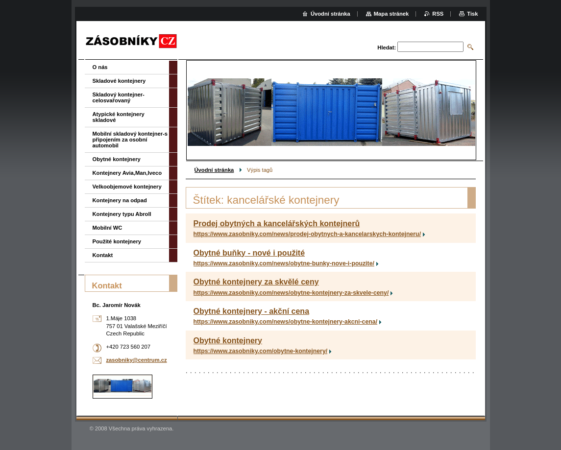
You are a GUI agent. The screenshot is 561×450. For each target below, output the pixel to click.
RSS (437, 14)
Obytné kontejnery (228, 340)
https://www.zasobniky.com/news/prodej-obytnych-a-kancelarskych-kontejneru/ (307, 234)
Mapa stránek (391, 14)
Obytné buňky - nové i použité (249, 253)
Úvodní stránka (214, 170)
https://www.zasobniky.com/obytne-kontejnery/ (261, 351)
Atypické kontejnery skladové (119, 117)
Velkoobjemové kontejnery (127, 186)
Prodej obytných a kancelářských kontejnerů (277, 223)
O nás (100, 67)
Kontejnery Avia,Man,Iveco (127, 173)
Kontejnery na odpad (120, 200)
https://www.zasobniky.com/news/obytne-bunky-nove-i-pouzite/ (284, 263)
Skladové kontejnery (119, 81)
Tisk (472, 14)
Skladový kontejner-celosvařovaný (119, 97)
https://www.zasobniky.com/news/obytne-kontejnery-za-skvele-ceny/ (291, 292)
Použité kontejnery (117, 241)
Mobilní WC (107, 228)
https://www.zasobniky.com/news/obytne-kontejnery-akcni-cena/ (286, 321)
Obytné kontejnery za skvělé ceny (256, 282)
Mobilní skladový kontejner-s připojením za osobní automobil (130, 139)
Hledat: (386, 47)
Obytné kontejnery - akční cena (252, 311)
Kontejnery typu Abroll (122, 214)
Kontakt (103, 255)
